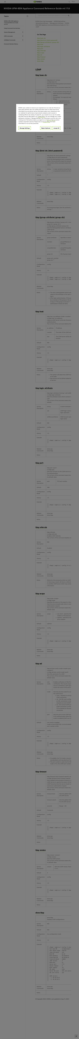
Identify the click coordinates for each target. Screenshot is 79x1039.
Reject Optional (45, 128)
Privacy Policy (46, 121)
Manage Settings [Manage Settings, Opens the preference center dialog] (25, 128)
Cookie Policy (41, 116)
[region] (39, 118)
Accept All (56, 128)
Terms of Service (50, 120)
